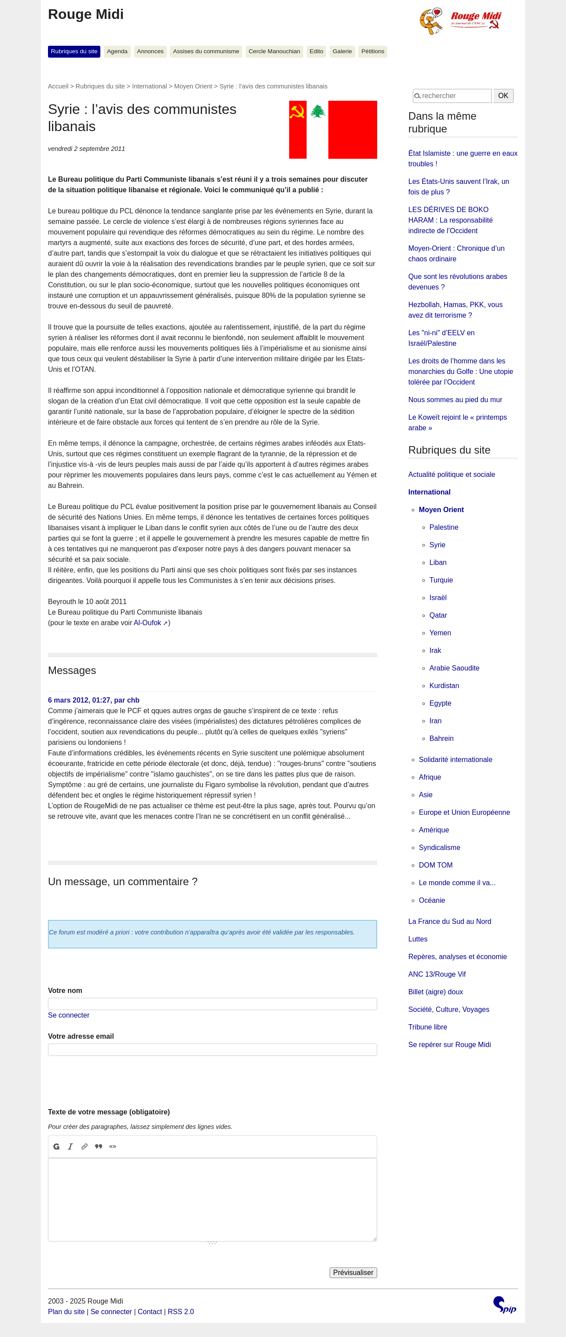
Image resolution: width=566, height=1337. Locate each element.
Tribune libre (427, 1027)
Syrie (437, 545)
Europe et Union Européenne (464, 812)
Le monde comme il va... (457, 882)
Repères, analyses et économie (457, 956)
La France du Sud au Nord (450, 921)
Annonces (150, 51)
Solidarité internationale (455, 759)
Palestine (444, 527)
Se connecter (68, 1015)
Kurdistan (444, 685)
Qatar (438, 615)
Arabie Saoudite (455, 668)
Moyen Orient (193, 86)
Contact (150, 1311)
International (149, 86)
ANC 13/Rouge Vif (437, 974)
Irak (435, 650)
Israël (438, 597)
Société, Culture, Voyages (448, 1009)
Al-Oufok (147, 622)
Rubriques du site (74, 51)
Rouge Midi (86, 14)
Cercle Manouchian (274, 51)
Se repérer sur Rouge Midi (449, 1044)
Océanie (432, 900)
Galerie (342, 51)
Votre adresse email (81, 1036)
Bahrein (442, 738)
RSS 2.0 (181, 1311)
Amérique (434, 830)
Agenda (117, 51)
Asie (426, 795)
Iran (436, 721)
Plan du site (66, 1311)
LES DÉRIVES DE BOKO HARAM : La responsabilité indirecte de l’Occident (450, 220)
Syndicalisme (439, 847)
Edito (316, 51)
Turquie (441, 580)
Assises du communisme (206, 51)
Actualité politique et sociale (451, 474)
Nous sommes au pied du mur (455, 399)
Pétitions (372, 51)
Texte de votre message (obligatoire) (109, 1112)
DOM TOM (436, 865)
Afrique (430, 777)
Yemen (440, 633)
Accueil (58, 86)
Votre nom (65, 990)
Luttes (418, 939)
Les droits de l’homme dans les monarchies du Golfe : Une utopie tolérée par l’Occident (460, 371)
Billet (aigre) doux (435, 992)
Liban (438, 562)
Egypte (441, 703)
